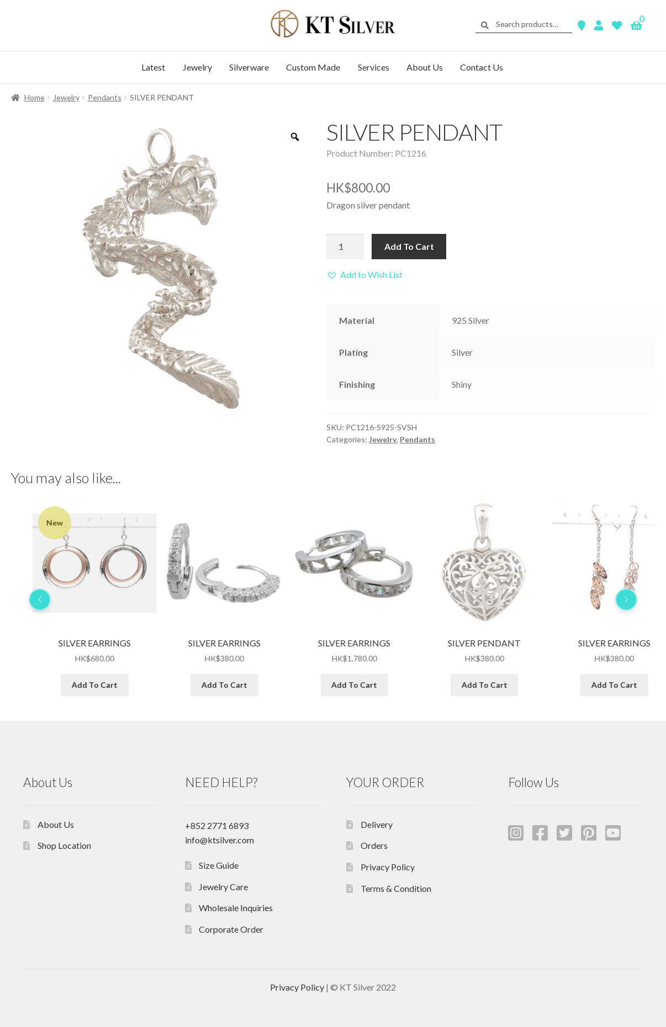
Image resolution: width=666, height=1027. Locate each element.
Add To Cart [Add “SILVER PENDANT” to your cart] (73, 684)
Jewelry (197, 67)
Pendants (104, 97)
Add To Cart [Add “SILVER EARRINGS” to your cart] (203, 684)
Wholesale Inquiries (236, 907)
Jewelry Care (223, 886)
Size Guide (219, 865)
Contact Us (481, 67)
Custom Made (313, 67)
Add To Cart (409, 246)
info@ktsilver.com (219, 840)
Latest (153, 67)
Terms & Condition (396, 888)
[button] (364, 275)
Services (373, 67)
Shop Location (64, 845)
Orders (374, 845)
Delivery (377, 824)
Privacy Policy (388, 867)
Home (34, 97)
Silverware (249, 67)
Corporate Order (231, 929)
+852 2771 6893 (217, 825)
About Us (424, 67)
